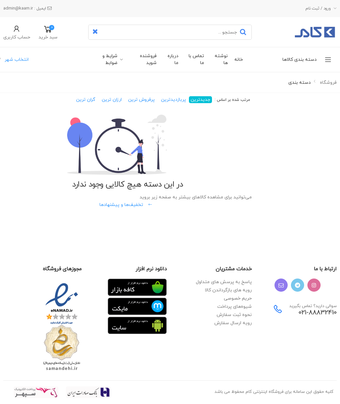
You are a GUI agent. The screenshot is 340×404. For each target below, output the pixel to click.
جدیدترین (200, 100)
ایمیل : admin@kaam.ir (27, 8)
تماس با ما (196, 59)
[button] (16, 32)
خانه (238, 59)
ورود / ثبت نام (318, 8)
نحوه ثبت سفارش (234, 315)
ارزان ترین (112, 100)
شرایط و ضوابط (110, 59)
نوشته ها (221, 59)
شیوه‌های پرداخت (234, 306)
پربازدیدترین (173, 100)
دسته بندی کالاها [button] (284, 59)
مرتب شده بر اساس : (231, 99)
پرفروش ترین (141, 100)
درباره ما (173, 59)
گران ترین (85, 100)
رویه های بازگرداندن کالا (228, 290)
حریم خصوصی (238, 298)
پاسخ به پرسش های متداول (224, 282)
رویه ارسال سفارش (233, 323)
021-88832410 (318, 313)
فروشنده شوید (148, 59)
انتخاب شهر (16, 59)
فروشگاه (328, 82)
